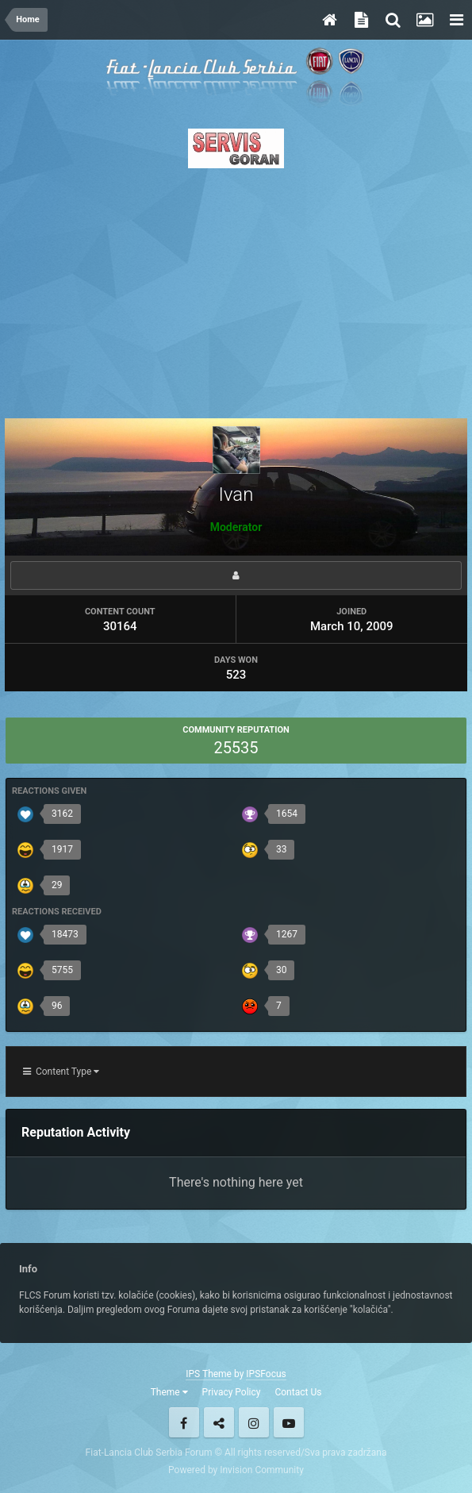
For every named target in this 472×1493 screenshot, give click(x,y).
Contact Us (297, 1392)
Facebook (184, 1422)
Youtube (289, 1422)
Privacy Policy (231, 1392)
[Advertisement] (236, 289)
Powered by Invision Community (236, 1470)
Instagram (254, 1422)
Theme (169, 1392)
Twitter (219, 1422)
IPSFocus (266, 1373)
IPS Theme (209, 1373)
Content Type (61, 1071)
